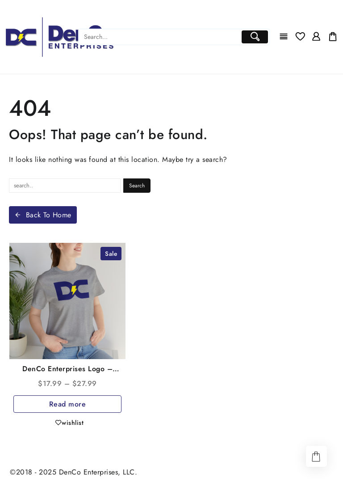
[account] (316, 37)
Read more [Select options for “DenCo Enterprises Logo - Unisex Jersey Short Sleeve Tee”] (67, 404)
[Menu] (283, 37)
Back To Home (42, 215)
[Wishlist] (300, 37)
